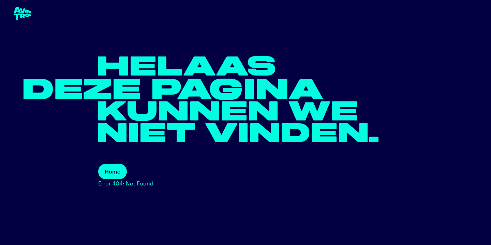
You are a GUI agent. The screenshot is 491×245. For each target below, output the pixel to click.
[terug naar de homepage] (22, 13)
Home (112, 171)
